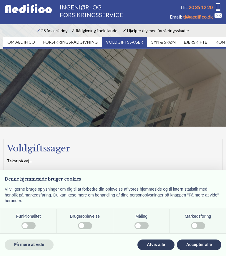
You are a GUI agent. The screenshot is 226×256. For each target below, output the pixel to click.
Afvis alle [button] (156, 244)
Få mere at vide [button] (29, 244)
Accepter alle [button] (199, 244)
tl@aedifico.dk (198, 16)
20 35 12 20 (200, 7)
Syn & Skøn (163, 41)
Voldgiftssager (124, 41)
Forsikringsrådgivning (70, 41)
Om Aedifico (21, 41)
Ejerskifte (195, 41)
